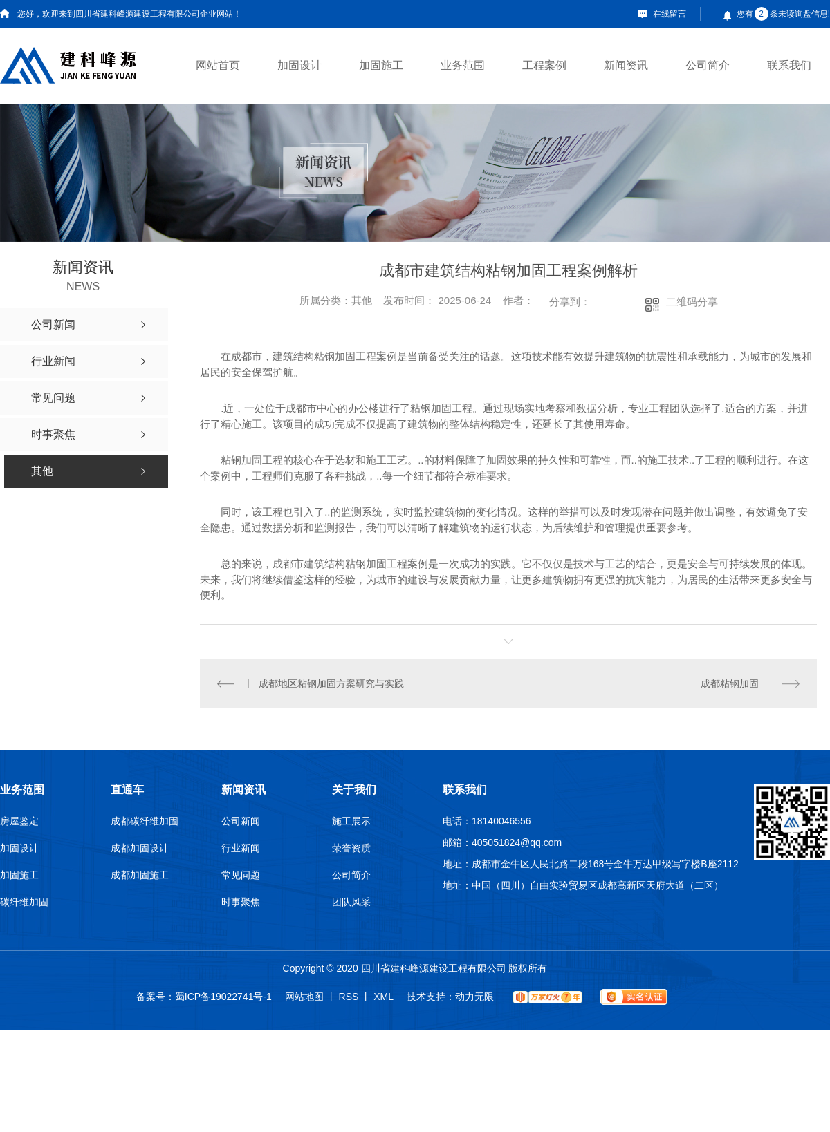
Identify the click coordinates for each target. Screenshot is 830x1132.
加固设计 (299, 65)
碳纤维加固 (24, 901)
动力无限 (474, 995)
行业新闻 (240, 847)
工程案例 (544, 65)
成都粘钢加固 (730, 682)
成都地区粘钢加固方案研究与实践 (330, 682)
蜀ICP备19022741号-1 (223, 995)
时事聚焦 (240, 901)
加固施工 (381, 65)
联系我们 (789, 65)
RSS (349, 995)
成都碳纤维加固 (144, 820)
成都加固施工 (140, 874)
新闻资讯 (626, 65)
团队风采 (351, 901)
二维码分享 (692, 302)
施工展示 (351, 820)
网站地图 (304, 995)
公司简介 (707, 65)
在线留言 (669, 14)
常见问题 (240, 874)
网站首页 (218, 65)
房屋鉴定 (19, 820)
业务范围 (463, 65)
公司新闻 (240, 820)
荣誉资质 (351, 847)
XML (384, 995)
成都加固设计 (140, 847)
